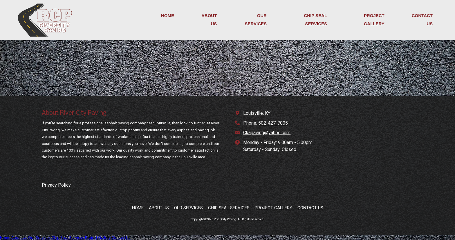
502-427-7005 (273, 123)
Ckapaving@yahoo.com (266, 132)
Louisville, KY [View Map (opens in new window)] (256, 113)
